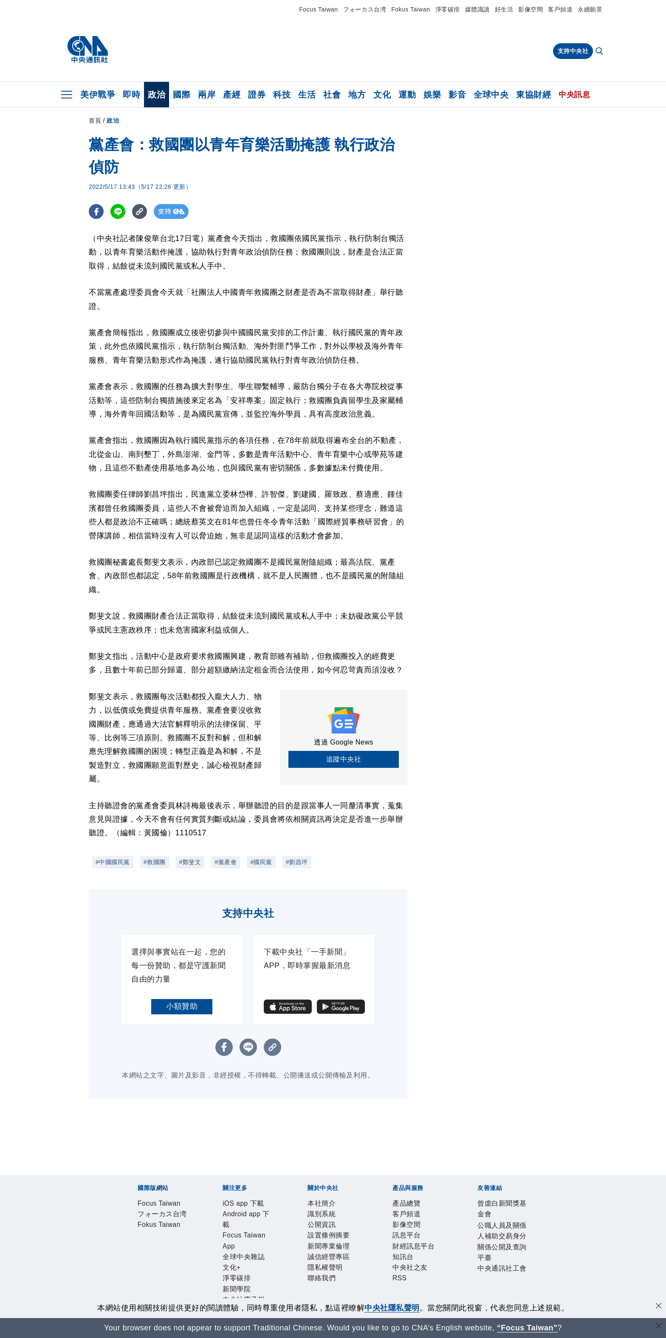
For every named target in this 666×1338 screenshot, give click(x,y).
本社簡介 (136, 1250)
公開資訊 (199, 1250)
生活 (307, 94)
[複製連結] (139, 211)
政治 (156, 94)
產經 (231, 94)
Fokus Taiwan (410, 9)
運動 (407, 94)
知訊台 (305, 1273)
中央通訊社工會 (399, 1296)
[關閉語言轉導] (659, 1326)
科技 (282, 94)
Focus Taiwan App (262, 1227)
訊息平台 (230, 1273)
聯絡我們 (411, 1250)
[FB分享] (96, 211)
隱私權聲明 (376, 1250)
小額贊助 (182, 1006)
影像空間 (530, 9)
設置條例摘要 (238, 1250)
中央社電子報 (448, 1227)
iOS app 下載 (144, 1227)
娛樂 (432, 94)
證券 (256, 94)
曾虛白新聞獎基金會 (156, 1296)
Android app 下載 (198, 1227)
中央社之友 (337, 1273)
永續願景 (590, 9)
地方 (357, 94)
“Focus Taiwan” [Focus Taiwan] (527, 1328)
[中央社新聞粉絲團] (123, 1182)
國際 (181, 94)
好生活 (504, 9)
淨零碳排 (447, 9)
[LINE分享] (117, 211)
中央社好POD (496, 1227)
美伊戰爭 (97, 94)
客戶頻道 (560, 9)
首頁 (95, 120)
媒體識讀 (477, 9)
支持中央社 (573, 51)
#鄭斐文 (190, 862)
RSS (364, 1273)
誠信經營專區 (332, 1250)
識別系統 (167, 1250)
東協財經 (533, 94)
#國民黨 (261, 862)
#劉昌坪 (297, 862)
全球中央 (491, 94)
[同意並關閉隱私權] (659, 1306)
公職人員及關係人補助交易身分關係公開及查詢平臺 (282, 1296)
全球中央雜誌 (318, 1227)
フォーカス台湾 (365, 9)
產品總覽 (136, 1273)
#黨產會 (225, 862)
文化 (382, 94)
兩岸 (206, 94)
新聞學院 (409, 1227)
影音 (457, 94)
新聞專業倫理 (285, 1250)
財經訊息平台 (269, 1273)
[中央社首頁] (88, 50)
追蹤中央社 (343, 759)
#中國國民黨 (113, 862)
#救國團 (155, 862)
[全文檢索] (600, 51)
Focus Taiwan (318, 9)
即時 (131, 94)
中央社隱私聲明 (392, 1308)
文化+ (352, 1227)
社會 (332, 94)
